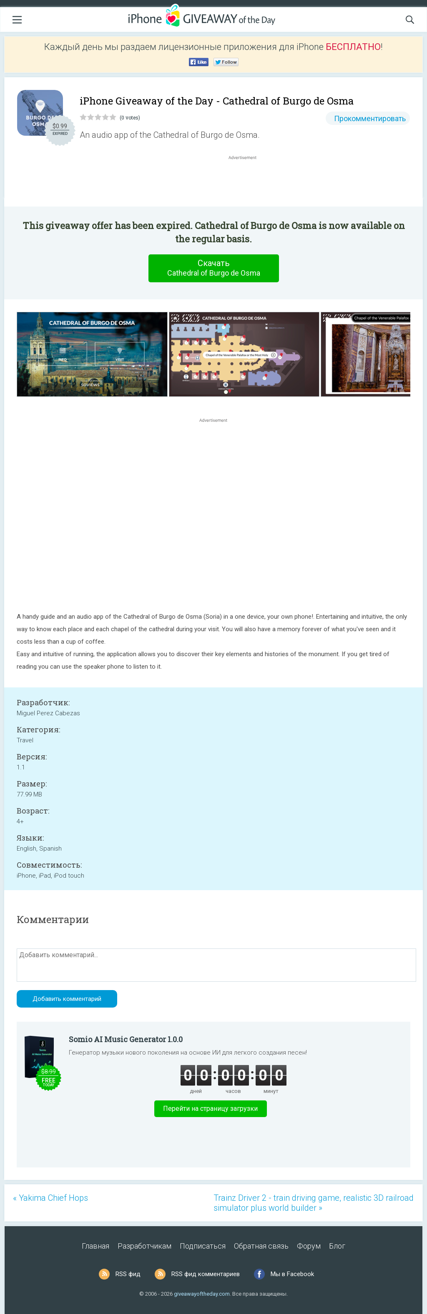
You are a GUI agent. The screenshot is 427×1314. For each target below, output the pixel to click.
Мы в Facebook (292, 1274)
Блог (337, 1246)
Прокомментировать (370, 118)
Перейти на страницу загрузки (210, 1108)
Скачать (213, 268)
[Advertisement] (247, 181)
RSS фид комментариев (205, 1274)
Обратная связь (261, 1246)
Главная (95, 1246)
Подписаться (203, 1246)
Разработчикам (144, 1246)
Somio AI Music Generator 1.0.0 (126, 1039)
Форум (309, 1246)
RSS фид (128, 1274)
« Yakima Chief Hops (50, 1198)
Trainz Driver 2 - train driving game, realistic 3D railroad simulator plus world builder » (314, 1203)
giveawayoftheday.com (202, 1294)
